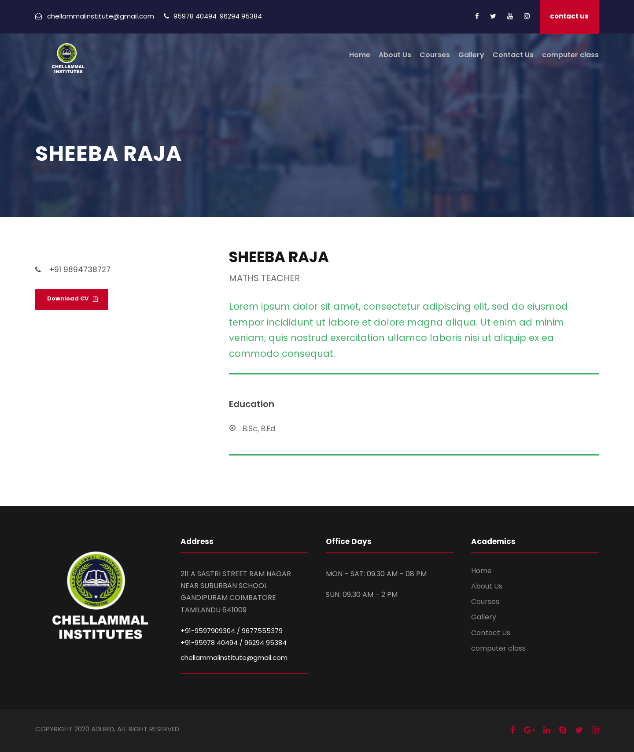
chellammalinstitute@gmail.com (234, 657)
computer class (570, 55)
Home (359, 55)
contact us (569, 16)
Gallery (471, 55)
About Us (395, 55)
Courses (435, 55)
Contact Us (513, 55)
